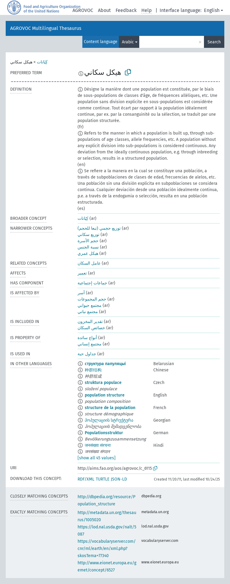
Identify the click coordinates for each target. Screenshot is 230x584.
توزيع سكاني (88, 234)
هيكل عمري (88, 253)
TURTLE (102, 479)
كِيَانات (42, 62)
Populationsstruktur (104, 432)
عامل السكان (89, 263)
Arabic (128, 42)
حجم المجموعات (92, 299)
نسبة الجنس (88, 247)
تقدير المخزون (90, 321)
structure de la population (110, 407)
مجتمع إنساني (90, 344)
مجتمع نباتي (88, 311)
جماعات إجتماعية (92, 283)
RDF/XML (86, 479)
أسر (81, 292)
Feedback (126, 10)
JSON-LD (119, 479)
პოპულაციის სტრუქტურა (109, 420)
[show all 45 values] (97, 458)
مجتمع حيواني (90, 305)
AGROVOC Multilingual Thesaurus (45, 28)
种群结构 (93, 370)
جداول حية (87, 353)
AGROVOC (82, 10)
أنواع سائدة (87, 337)
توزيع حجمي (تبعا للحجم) (99, 228)
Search (214, 42)
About (104, 10)
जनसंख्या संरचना (98, 445)
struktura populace (103, 382)
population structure (105, 395)
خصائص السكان (91, 327)
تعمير (82, 273)
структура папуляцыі (105, 363)
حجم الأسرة (88, 240)
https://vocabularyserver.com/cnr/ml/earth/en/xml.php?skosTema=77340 (107, 548)
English (212, 10)
